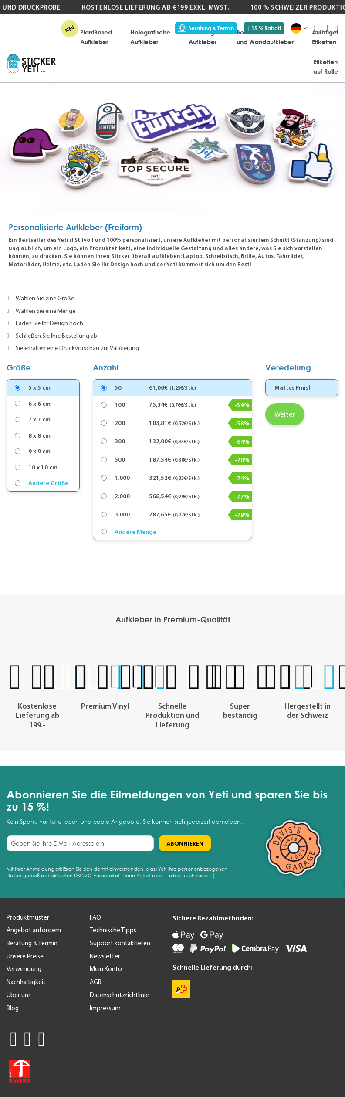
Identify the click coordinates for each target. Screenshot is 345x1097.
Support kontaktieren (120, 943)
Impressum (105, 1008)
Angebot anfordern (34, 930)
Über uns (19, 995)
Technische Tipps (113, 930)
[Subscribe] (185, 843)
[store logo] (31, 64)
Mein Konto (106, 969)
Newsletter (105, 956)
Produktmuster (28, 917)
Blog (13, 1008)
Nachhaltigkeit (26, 982)
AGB (95, 982)
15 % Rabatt (264, 28)
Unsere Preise (25, 956)
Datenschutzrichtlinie (119, 995)
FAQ (95, 917)
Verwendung (24, 969)
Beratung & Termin (206, 28)
